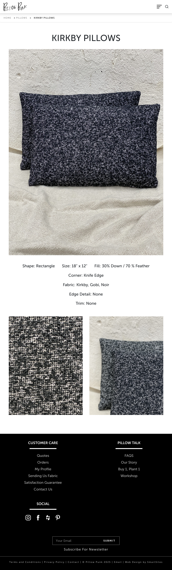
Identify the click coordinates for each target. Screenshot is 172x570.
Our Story (129, 462)
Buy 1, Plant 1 (129, 469)
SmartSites (155, 562)
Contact (73, 562)
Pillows (21, 18)
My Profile (43, 469)
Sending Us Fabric (43, 476)
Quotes (43, 456)
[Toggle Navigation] (159, 6)
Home (7, 18)
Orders (43, 462)
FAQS (129, 456)
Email (118, 562)
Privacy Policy (54, 562)
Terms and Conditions (25, 562)
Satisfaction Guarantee (43, 483)
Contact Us (43, 489)
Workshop (129, 476)
